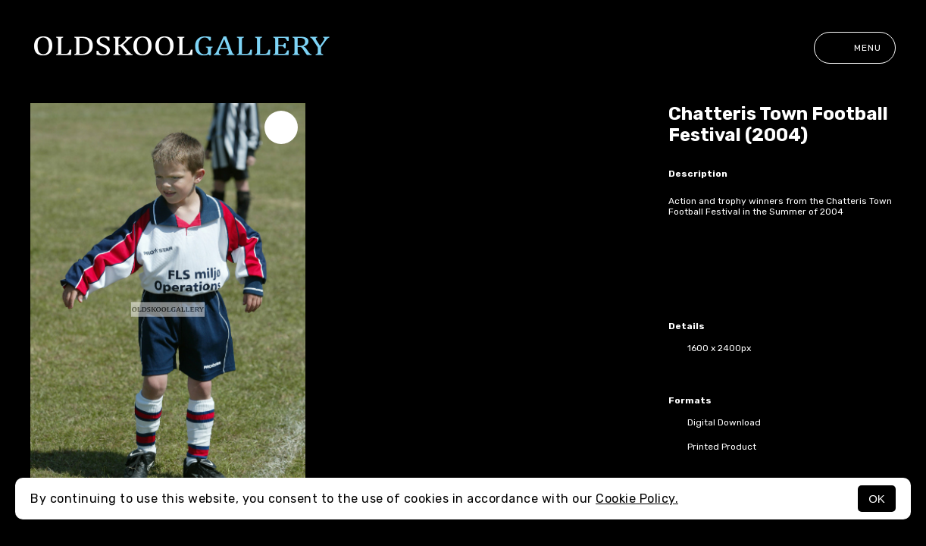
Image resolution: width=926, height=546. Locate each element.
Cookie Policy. (637, 498)
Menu (854, 48)
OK (876, 498)
